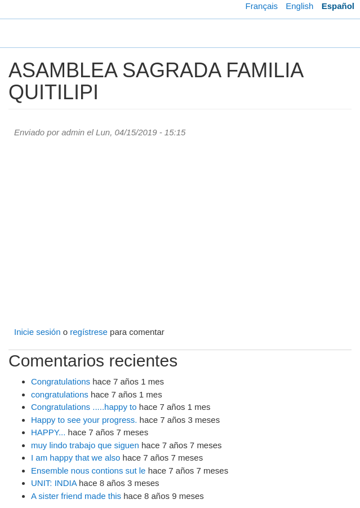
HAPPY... (48, 432)
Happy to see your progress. (84, 420)
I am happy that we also (75, 457)
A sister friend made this (76, 496)
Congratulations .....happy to (84, 407)
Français (262, 6)
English (299, 6)
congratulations (59, 394)
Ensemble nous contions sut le (88, 470)
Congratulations (60, 381)
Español (338, 6)
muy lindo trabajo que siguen (85, 445)
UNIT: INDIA (54, 483)
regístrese (89, 332)
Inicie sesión (37, 332)
